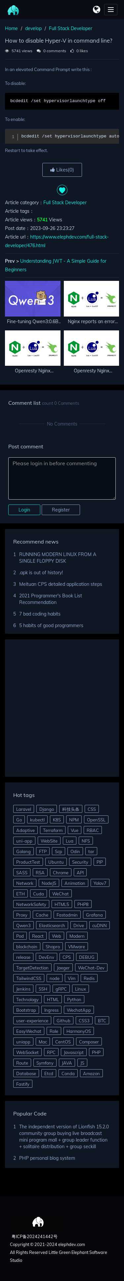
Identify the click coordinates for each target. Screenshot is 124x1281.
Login (24, 510)
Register (61, 510)
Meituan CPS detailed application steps (60, 584)
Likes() (62, 170)
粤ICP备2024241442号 (34, 1236)
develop (33, 28)
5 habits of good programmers (51, 625)
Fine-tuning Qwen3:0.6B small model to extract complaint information (33, 321)
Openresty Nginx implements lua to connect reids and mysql (91, 370)
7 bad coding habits (40, 614)
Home (11, 28)
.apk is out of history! (41, 573)
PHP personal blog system (47, 1158)
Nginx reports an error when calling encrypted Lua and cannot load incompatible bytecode (91, 321)
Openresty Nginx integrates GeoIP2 (33, 370)
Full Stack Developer (70, 28)
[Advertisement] (62, 708)
